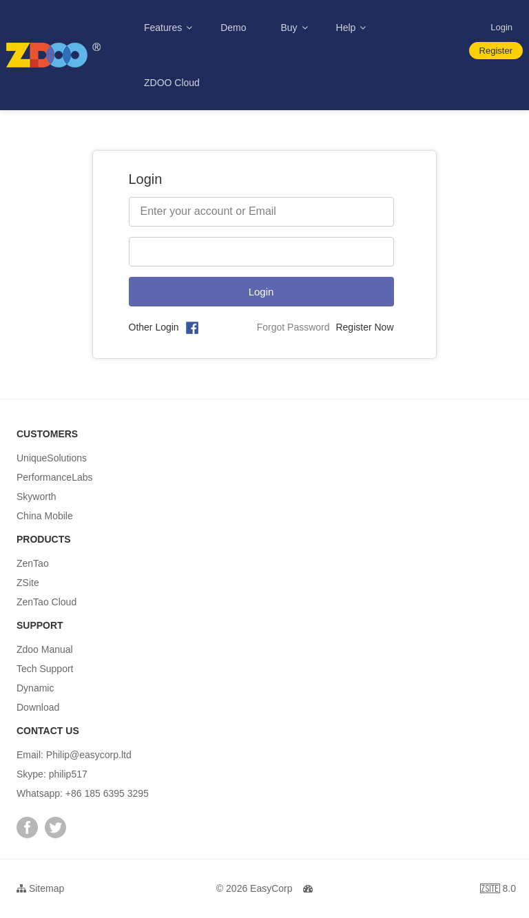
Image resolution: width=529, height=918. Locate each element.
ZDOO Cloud (172, 82)
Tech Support (45, 668)
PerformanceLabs (55, 477)
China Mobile (45, 515)
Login (501, 27)
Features (164, 27)
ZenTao (33, 563)
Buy (290, 27)
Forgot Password (293, 327)
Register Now (364, 327)
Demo (233, 27)
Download (38, 707)
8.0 (498, 890)
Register (495, 50)
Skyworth (36, 496)
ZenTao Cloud (46, 601)
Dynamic (35, 687)
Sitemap (40, 888)
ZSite (28, 582)
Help (347, 27)
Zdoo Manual (45, 649)
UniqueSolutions (52, 457)
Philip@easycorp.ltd (89, 754)
